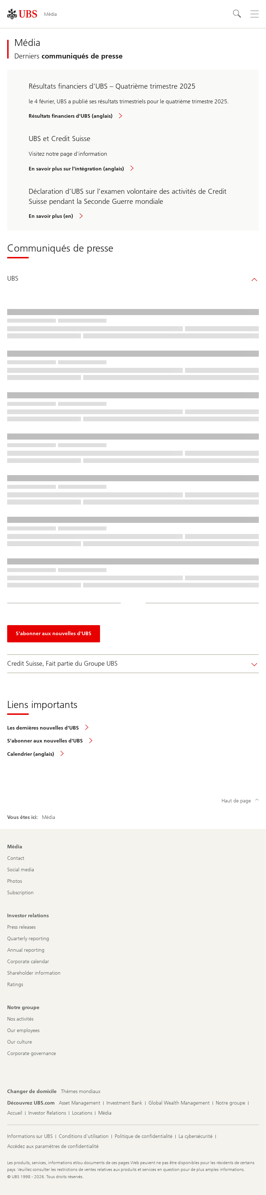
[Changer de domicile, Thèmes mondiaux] (80, 1091)
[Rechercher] (237, 14)
